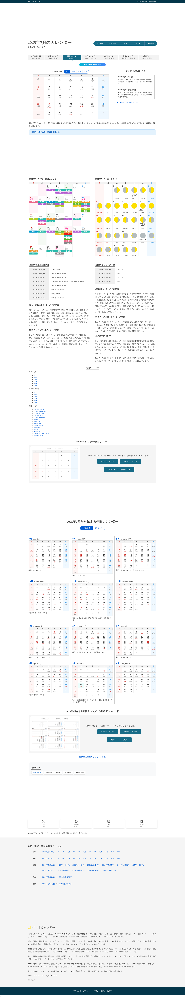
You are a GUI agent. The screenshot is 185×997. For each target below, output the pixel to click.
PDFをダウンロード (108, 461)
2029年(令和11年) (93, 870)
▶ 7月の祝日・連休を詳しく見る (128, 102)
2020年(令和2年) (64, 865)
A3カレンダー (38, 435)
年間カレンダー (53, 57)
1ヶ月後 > (138, 43)
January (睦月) (35, 626)
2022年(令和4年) (93, 865)
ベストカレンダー (35, 1)
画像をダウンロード (130, 461)
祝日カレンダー (90, 57)
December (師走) (124, 581)
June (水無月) (123, 663)
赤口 (35, 385)
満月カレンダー (128, 57)
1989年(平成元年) (48, 877)
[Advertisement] (92, 19)
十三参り (37, 431)
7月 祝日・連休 (39, 409)
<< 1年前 (100, 43)
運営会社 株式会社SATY (103, 991)
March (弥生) (122, 626)
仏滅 (35, 383)
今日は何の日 (36, 57)
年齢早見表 (37, 423)
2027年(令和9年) (48, 858)
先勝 (35, 379)
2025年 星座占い (39, 417)
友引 (35, 377)
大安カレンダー (109, 57)
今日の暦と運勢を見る (92, 64)
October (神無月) (37, 581)
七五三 (36, 429)
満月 (79, 71)
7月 (90, 852)
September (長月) (124, 539)
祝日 (85, 71)
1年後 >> (151, 43)
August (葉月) (79, 539)
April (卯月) (35, 663)
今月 (125, 43)
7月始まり (86, 528)
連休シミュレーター (53, 772)
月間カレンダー (72, 57)
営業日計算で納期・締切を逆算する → (46, 132)
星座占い (147, 57)
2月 (63, 852)
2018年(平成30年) (65, 877)
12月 (118, 852)
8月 (95, 852)
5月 (79, 852)
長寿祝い (37, 427)
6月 (85, 852)
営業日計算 (37, 772)
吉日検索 (37, 419)
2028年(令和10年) (78, 870)
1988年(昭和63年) (65, 884)
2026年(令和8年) (48, 852)
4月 (74, 852)
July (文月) (34, 539)
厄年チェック (38, 425)
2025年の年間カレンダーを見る (92, 757)
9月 (100, 852)
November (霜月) (80, 581)
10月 (106, 852)
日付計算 (37, 421)
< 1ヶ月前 (112, 43)
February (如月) (79, 626)
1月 (58, 852)
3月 (68, 852)
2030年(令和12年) (109, 870)
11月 (112, 852)
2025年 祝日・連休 (40, 411)
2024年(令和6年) (123, 865)
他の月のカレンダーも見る (119, 469)
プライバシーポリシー (81, 991)
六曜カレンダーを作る (41, 433)
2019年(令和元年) (48, 865)
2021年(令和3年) (78, 865)
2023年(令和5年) (108, 865)
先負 (35, 381)
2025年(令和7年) (138, 865)
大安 (73, 71)
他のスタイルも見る (119, 740)
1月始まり (99, 528)
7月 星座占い (38, 415)
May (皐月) (78, 663)
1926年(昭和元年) (48, 884)
